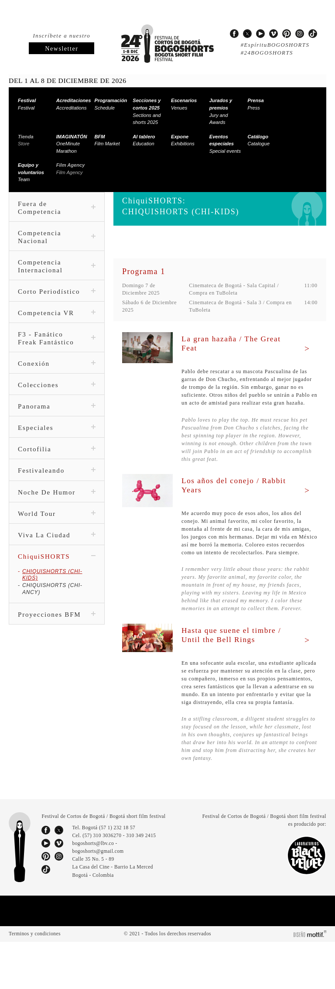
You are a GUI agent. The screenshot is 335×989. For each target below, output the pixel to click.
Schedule (109, 104)
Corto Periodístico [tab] (57, 295)
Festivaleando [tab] (57, 479)
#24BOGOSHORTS (266, 52)
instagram (299, 33)
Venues (182, 104)
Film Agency (69, 168)
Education (143, 140)
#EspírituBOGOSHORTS (273, 45)
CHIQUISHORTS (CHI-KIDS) (57, 579)
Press (255, 104)
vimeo (273, 33)
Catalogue (259, 140)
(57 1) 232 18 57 (119, 875)
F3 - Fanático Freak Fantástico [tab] (57, 346)
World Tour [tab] (57, 522)
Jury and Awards (219, 111)
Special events (224, 144)
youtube (260, 33)
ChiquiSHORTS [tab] (57, 564)
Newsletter (61, 49)
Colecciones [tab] (57, 393)
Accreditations (72, 104)
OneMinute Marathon (70, 144)
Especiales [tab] (57, 436)
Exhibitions (182, 140)
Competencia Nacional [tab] (57, 237)
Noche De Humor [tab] (57, 500)
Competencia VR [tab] (57, 321)
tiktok (312, 33)
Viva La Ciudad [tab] (57, 543)
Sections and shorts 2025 (146, 111)
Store (25, 140)
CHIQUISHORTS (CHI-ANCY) (58, 586)
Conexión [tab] (57, 371)
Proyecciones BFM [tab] (57, 609)
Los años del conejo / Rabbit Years (225, 493)
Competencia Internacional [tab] (57, 266)
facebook (234, 33)
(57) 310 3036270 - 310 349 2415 (121, 883)
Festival (26, 104)
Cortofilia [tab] (57, 457)
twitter (247, 33)
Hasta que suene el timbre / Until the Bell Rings (235, 658)
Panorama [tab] (57, 414)
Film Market (107, 140)
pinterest (286, 33)
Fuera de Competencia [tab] (57, 208)
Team (29, 172)
